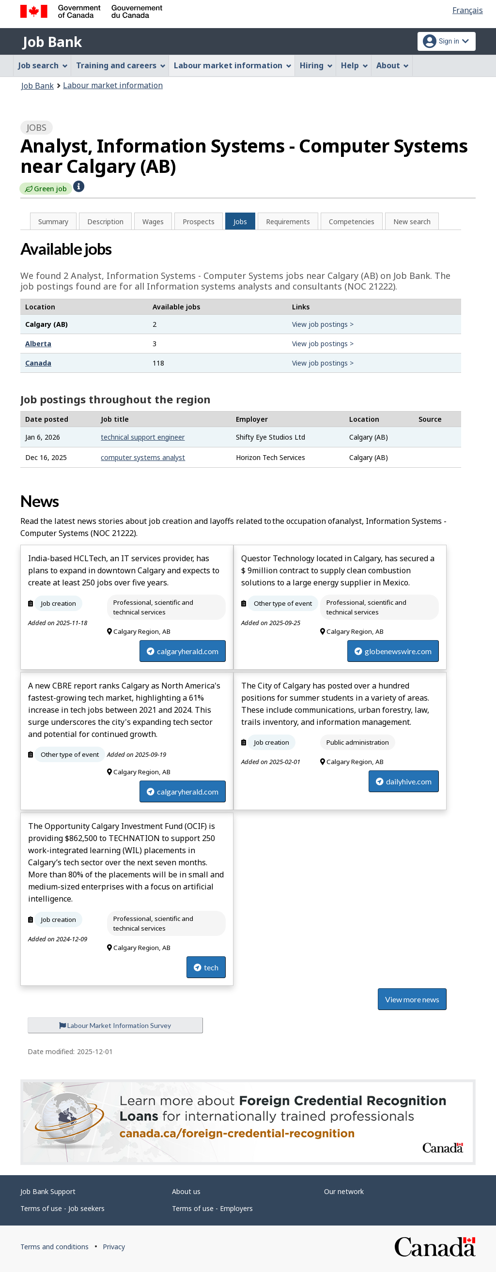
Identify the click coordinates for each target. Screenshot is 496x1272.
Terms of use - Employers (212, 1208)
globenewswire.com (393, 651)
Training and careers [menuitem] (121, 65)
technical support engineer (143, 437)
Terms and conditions (54, 1246)
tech (206, 967)
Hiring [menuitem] (316, 65)
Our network (344, 1191)
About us (186, 1191)
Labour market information (113, 85)
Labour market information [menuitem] (233, 65)
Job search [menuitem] (43, 65)
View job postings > (323, 324)
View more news (412, 999)
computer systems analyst (143, 457)
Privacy (114, 1246)
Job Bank (52, 41)
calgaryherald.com (182, 651)
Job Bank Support (48, 1191)
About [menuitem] (392, 65)
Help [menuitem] (354, 65)
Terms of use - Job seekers (62, 1208)
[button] (78, 185)
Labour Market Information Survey (115, 1025)
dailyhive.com (404, 781)
